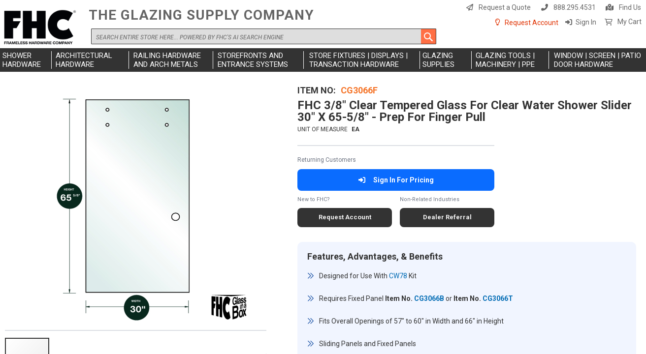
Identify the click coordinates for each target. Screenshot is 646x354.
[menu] (323, 60)
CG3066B (429, 298)
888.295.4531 (574, 7)
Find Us (630, 7)
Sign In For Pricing (396, 180)
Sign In (586, 22)
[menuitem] (26, 60)
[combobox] (263, 36)
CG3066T (498, 298)
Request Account (531, 23)
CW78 (398, 276)
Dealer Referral (447, 217)
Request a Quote (505, 7)
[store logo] (42, 27)
